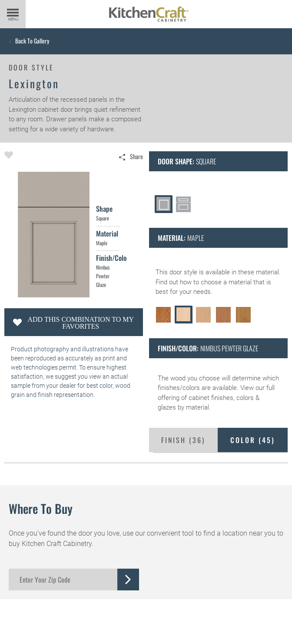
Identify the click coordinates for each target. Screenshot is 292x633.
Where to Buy (41, 508)
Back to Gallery (32, 41)
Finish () (183, 440)
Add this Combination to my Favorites (81, 323)
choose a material (226, 282)
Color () (252, 440)
